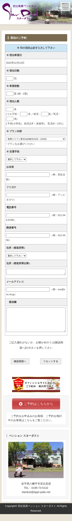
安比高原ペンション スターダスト (37, 513)
